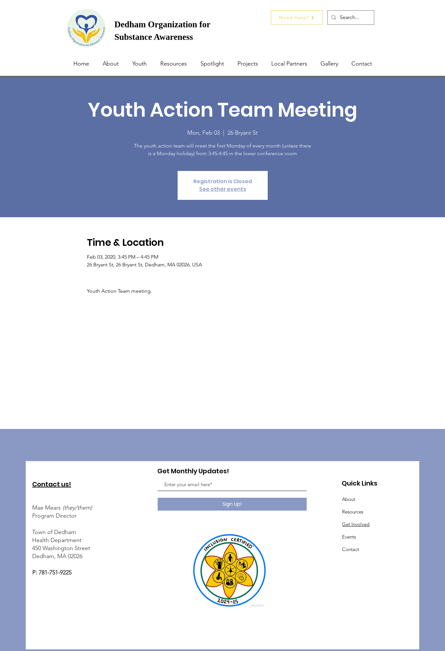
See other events (222, 189)
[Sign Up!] (232, 504)
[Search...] (350, 17)
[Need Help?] (297, 17)
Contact (350, 549)
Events (349, 537)
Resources (352, 512)
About (348, 499)
